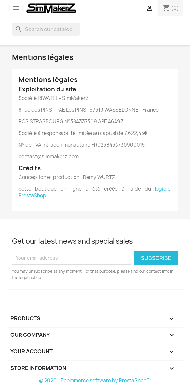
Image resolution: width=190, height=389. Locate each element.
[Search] (46, 29)
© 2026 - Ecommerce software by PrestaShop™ (95, 380)
